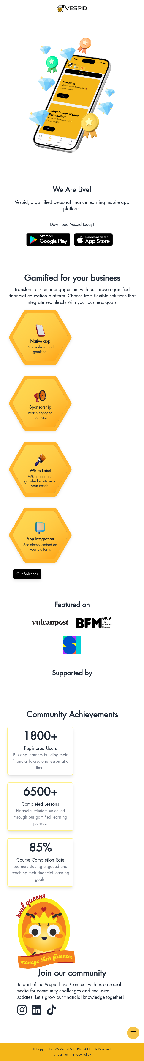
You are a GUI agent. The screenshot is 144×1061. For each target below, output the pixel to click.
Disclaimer (60, 1054)
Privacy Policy (81, 1054)
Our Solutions (27, 574)
